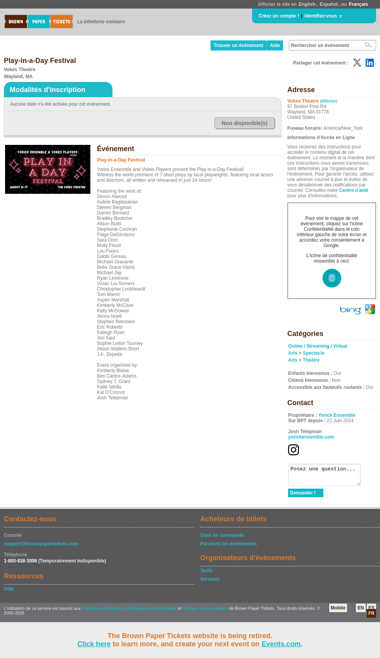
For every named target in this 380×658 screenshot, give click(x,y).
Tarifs (206, 574)
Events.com (281, 644)
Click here (94, 644)
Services (209, 582)
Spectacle (314, 353)
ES (371, 611)
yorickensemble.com (311, 437)
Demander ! (303, 496)
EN (361, 611)
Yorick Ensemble (337, 415)
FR (371, 617)
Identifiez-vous (320, 16)
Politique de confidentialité (151, 612)
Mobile (338, 611)
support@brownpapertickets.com (41, 547)
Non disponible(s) (245, 123)
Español (329, 4)
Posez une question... (328, 476)
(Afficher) (328, 101)
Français (358, 4)
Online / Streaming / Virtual (317, 346)
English (307, 4)
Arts (292, 353)
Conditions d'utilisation (103, 612)
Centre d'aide (353, 190)
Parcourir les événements (228, 547)
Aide (275, 45)
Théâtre (311, 360)
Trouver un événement (238, 45)
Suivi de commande (222, 538)
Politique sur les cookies (206, 612)
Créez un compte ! (279, 16)
